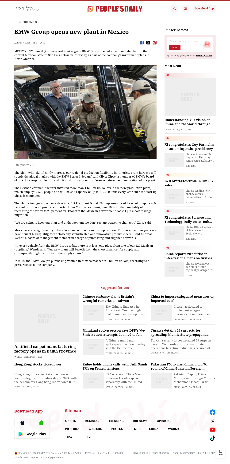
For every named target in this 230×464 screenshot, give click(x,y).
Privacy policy (140, 453)
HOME (18, 22)
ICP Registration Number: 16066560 (104, 453)
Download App (204, 8)
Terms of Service (160, 453)
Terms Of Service (204, 55)
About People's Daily (184, 453)
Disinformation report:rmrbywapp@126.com (38, 457)
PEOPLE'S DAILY (207, 453)
